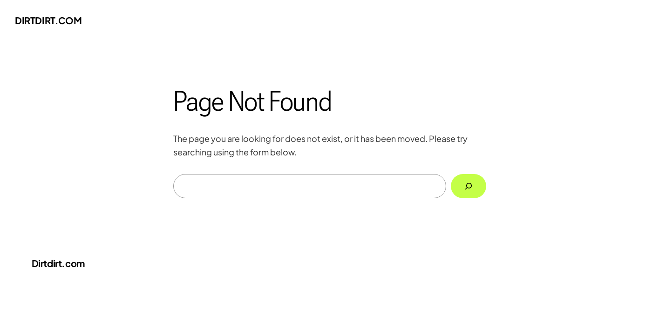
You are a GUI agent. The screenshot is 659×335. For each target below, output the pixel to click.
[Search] (468, 186)
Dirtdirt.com (48, 20)
